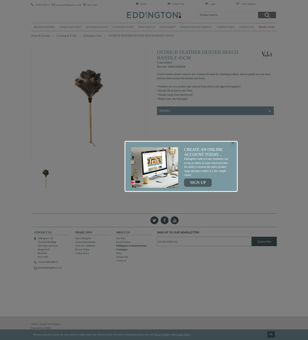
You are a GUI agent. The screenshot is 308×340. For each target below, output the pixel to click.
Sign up (198, 182)
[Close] (233, 143)
